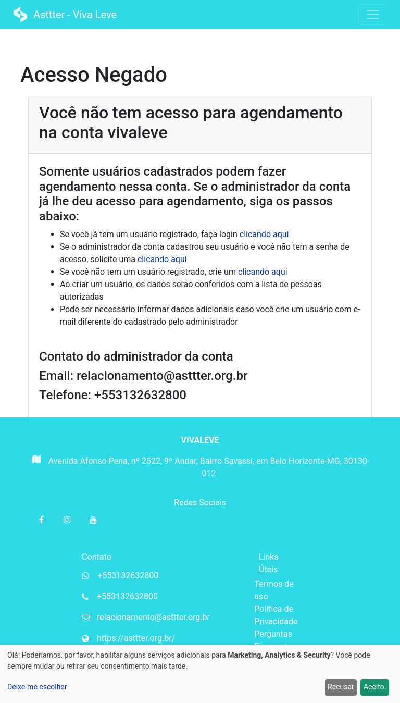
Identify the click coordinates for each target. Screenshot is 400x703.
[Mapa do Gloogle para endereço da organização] (35, 470)
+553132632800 (127, 596)
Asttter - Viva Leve (65, 14)
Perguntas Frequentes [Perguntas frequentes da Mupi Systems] (275, 640)
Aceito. (375, 687)
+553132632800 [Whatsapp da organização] (127, 576)
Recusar (341, 687)
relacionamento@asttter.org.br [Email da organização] (153, 617)
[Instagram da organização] (67, 519)
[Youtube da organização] (93, 519)
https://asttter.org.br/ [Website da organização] (136, 638)
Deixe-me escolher (37, 687)
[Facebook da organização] (41, 519)
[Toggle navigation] (373, 14)
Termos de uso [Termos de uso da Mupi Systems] (274, 590)
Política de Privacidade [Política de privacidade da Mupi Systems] (275, 615)
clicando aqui (264, 234)
